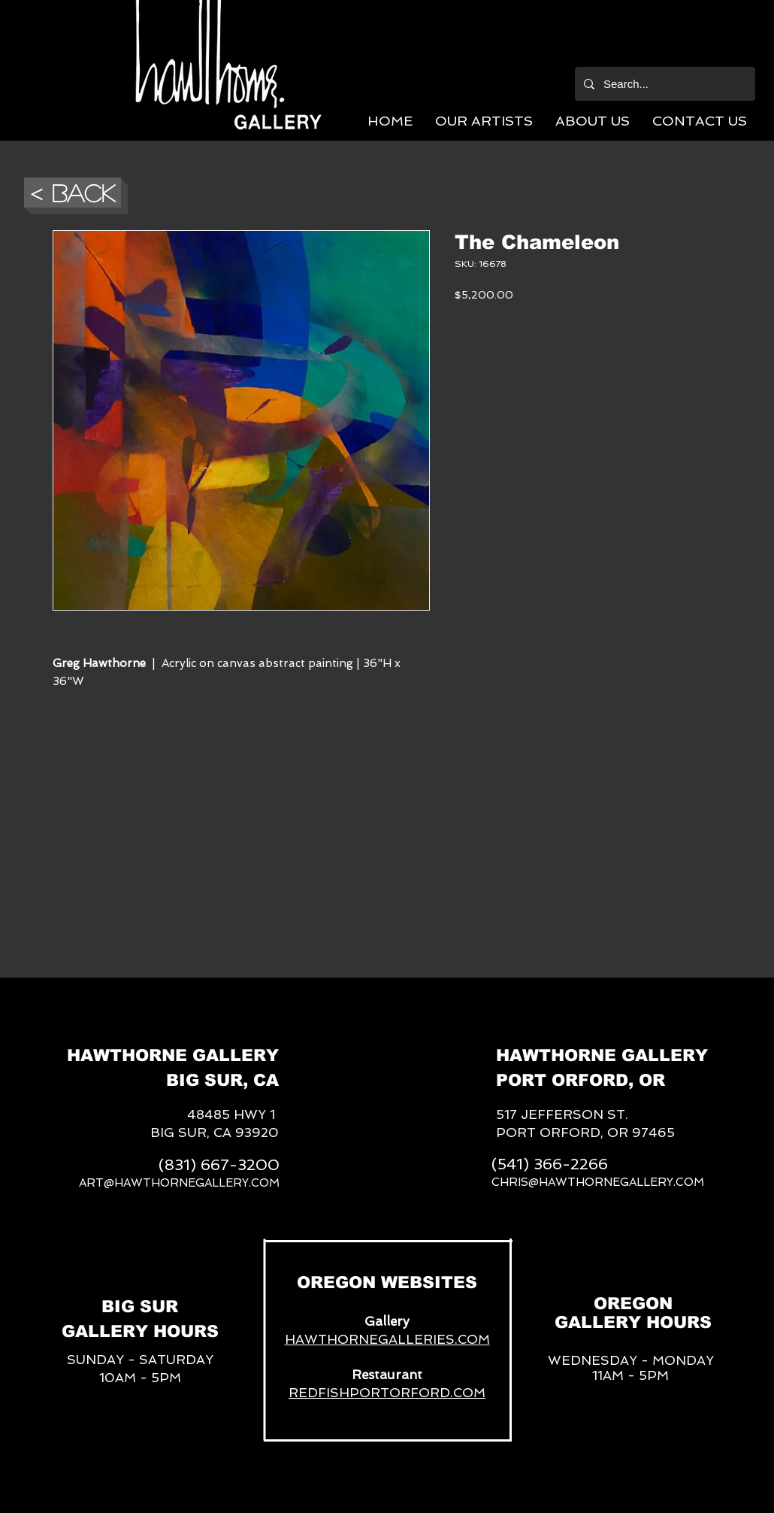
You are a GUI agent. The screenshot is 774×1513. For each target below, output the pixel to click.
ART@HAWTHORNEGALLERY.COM (179, 1183)
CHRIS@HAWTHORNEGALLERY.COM (597, 1182)
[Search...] (663, 84)
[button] (484, 121)
